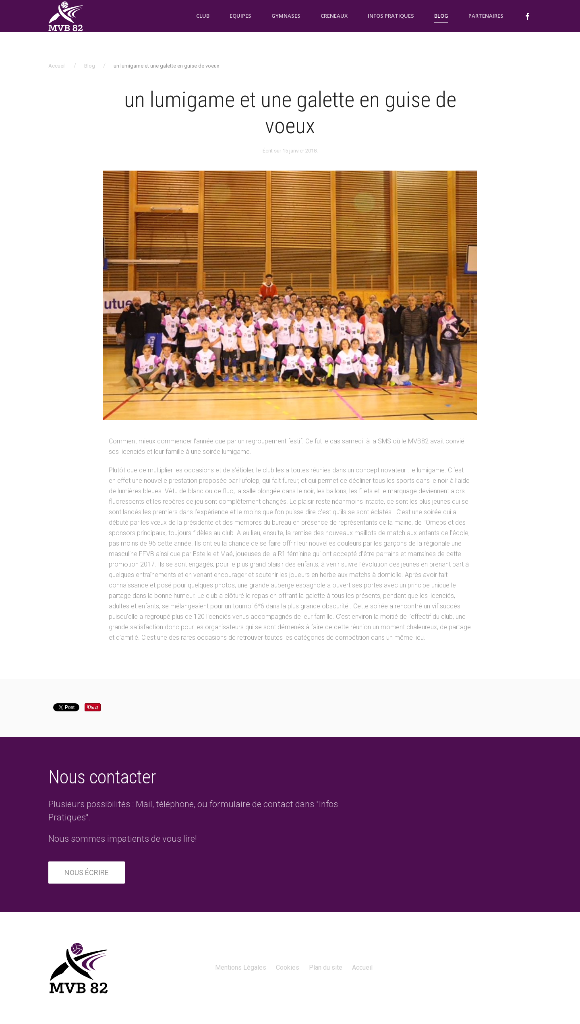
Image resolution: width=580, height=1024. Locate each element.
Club (202, 15)
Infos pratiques (391, 15)
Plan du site (325, 967)
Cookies (287, 967)
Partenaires (485, 15)
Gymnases (285, 15)
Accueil (57, 66)
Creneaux (334, 15)
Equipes (240, 15)
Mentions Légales (240, 967)
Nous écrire (86, 872)
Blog (441, 15)
